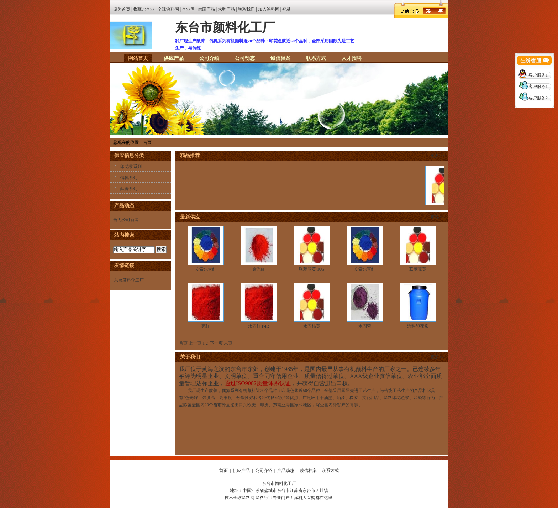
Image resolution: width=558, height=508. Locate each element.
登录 (286, 9)
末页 (228, 343)
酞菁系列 (128, 188)
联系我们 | (248, 9)
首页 (223, 470)
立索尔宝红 (364, 269)
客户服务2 (538, 97)
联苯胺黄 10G (312, 269)
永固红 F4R (258, 326)
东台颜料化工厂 (129, 280)
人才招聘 (352, 58)
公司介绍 (209, 58)
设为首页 (121, 9)
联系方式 (316, 58)
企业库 (188, 9)
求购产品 (226, 9)
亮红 (205, 326)
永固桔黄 (311, 326)
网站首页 (138, 58)
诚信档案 (280, 58)
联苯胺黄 (417, 269)
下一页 (216, 343)
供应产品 (206, 9)
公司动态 (245, 58)
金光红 (258, 269)
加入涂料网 (268, 9)
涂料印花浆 (417, 326)
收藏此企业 (143, 9)
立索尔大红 (205, 269)
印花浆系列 (131, 166)
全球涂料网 (168, 9)
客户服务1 (538, 75)
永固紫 (364, 326)
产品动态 (285, 470)
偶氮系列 (128, 177)
